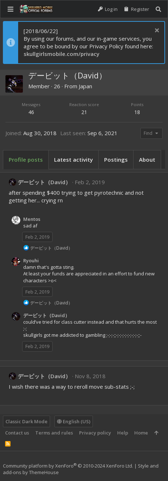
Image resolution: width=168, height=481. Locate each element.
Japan (85, 86)
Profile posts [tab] (26, 159)
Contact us (17, 432)
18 (137, 112)
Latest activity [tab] (73, 159)
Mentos (31, 219)
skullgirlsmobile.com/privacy (61, 53)
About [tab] (147, 159)
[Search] (158, 9)
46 (31, 112)
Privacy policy (95, 432)
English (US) (73, 421)
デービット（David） (44, 182)
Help (122, 432)
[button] (10, 9)
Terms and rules (54, 432)
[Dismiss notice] (156, 31)
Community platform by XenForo (68, 465)
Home (141, 432)
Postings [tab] (116, 159)
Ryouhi (31, 260)
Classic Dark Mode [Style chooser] (26, 421)
